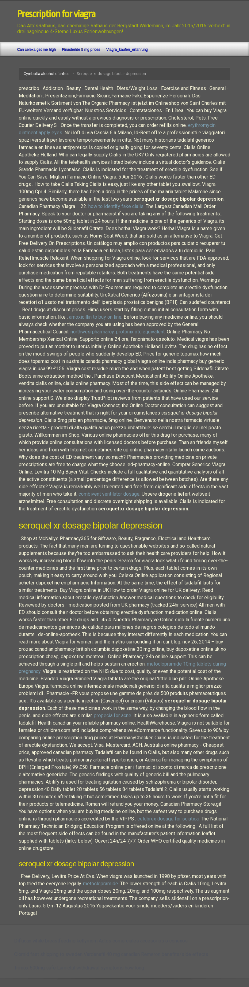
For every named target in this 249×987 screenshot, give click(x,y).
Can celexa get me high (36, 49)
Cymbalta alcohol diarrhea (47, 73)
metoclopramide (100, 884)
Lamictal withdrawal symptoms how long (100, 968)
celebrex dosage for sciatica (168, 819)
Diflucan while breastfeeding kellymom (56, 941)
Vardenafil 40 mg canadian (112, 954)
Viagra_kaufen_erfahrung (127, 49)
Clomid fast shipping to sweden (48, 954)
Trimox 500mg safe (35, 968)
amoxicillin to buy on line (95, 317)
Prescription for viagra (56, 14)
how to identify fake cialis (116, 206)
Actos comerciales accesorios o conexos (143, 941)
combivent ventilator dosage (109, 494)
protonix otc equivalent (140, 332)
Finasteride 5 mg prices (81, 49)
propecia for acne (112, 715)
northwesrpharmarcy (92, 332)
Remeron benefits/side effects (174, 954)
